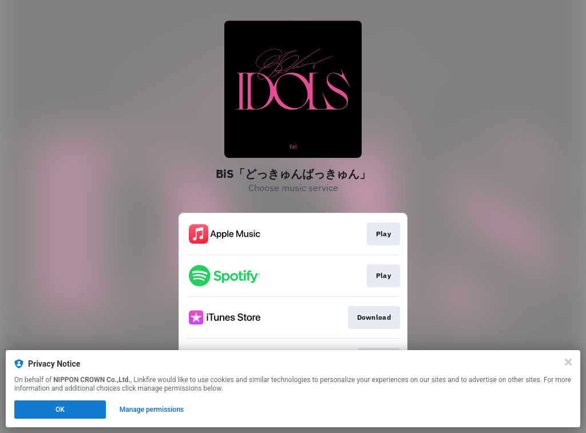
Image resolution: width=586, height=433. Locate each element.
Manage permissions (152, 410)
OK (60, 410)
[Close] (568, 362)
